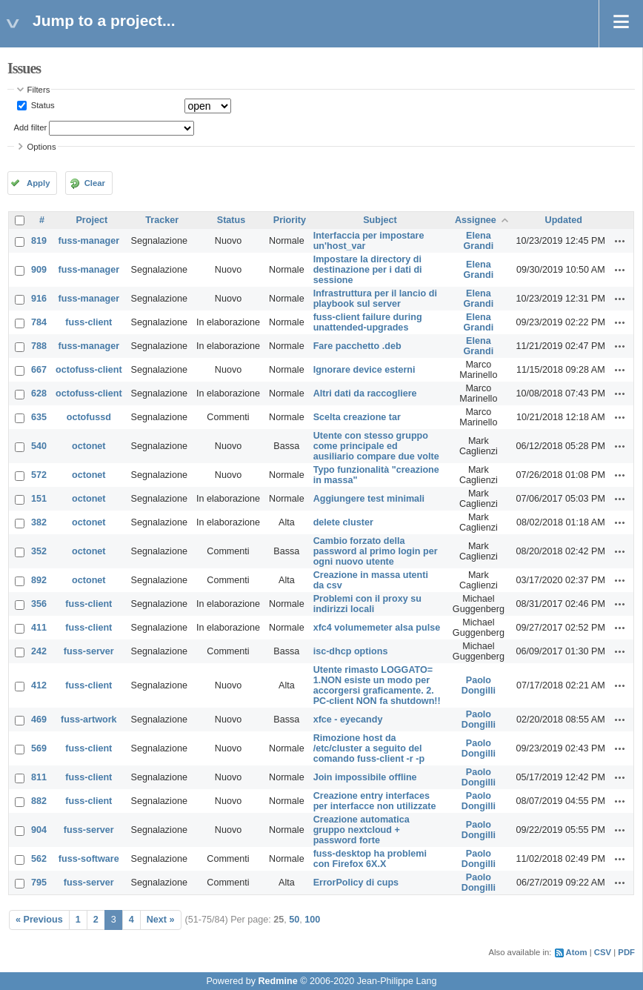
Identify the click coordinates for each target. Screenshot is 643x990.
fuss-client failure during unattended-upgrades (367, 322)
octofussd (89, 417)
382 (39, 522)
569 (39, 748)
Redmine (277, 981)
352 (39, 551)
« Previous (39, 919)
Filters (38, 89)
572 (39, 475)
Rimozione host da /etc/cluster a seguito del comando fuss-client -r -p (368, 748)
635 (39, 417)
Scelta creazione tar (357, 417)
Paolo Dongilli (479, 685)
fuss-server (89, 651)
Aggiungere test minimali (368, 499)
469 (39, 719)
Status (42, 105)
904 (39, 830)
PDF (626, 952)
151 (39, 499)
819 (39, 241)
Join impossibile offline (365, 777)
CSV (602, 952)
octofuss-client (89, 370)
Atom (576, 952)
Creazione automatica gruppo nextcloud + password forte (361, 830)
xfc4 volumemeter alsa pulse (377, 627)
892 (39, 580)
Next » (161, 919)
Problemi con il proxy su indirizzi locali (367, 604)
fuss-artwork (89, 719)
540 (39, 446)
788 (39, 346)
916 (39, 298)
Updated (563, 220)
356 (39, 604)
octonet (88, 446)
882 (39, 801)
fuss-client (88, 322)
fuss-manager (89, 241)
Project (91, 220)
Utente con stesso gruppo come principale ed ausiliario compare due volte (376, 446)
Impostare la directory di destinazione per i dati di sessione (367, 269)
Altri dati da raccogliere (365, 393)
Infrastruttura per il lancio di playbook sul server (375, 298)
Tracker (162, 220)
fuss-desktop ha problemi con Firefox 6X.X (370, 858)
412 (39, 685)
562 (39, 859)
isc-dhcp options (350, 651)
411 (39, 627)
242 (39, 651)
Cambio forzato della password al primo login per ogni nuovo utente (375, 551)
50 (294, 919)
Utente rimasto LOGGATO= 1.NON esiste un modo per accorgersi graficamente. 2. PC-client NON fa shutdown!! (377, 685)
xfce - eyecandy (348, 719)
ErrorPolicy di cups (356, 882)
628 (39, 393)
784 (39, 322)
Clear (94, 183)
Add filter (30, 127)
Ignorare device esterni (364, 370)
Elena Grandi (479, 240)
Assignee (475, 220)
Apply (38, 183)
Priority (289, 220)
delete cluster (343, 522)
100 (312, 919)
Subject (380, 220)
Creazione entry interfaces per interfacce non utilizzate (374, 801)
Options (41, 146)
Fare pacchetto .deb (357, 346)
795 (39, 882)
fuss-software (89, 859)
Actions (620, 241)
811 (39, 777)
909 (39, 270)
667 (39, 370)
